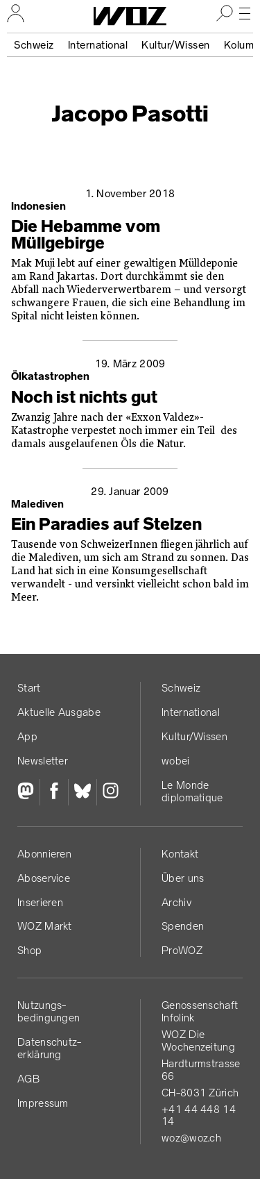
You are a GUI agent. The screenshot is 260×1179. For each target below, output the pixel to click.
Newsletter (42, 761)
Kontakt (180, 854)
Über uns (183, 878)
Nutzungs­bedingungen (48, 1011)
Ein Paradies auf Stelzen (106, 524)
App (27, 736)
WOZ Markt (44, 926)
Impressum (43, 1103)
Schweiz (34, 45)
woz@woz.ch (191, 1138)
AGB (28, 1079)
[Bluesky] (82, 792)
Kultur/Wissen (175, 45)
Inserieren (40, 902)
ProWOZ (182, 950)
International (98, 45)
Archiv (176, 902)
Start (29, 688)
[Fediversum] (28, 792)
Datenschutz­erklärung (49, 1048)
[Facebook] (54, 792)
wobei (176, 761)
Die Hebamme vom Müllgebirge (85, 234)
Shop (29, 950)
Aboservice (43, 878)
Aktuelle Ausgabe (59, 712)
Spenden (183, 926)
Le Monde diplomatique (192, 791)
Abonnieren (44, 854)
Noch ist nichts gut (84, 397)
